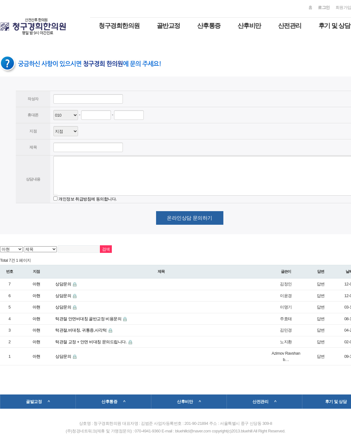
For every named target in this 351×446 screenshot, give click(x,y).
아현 (36, 284)
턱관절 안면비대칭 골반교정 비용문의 (88, 318)
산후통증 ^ (113, 401)
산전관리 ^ (264, 401)
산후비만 (249, 25)
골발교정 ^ (38, 401)
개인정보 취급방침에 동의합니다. (87, 198)
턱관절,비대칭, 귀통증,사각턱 (81, 330)
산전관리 (289, 25)
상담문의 (63, 284)
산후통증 (209, 25)
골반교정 (168, 25)
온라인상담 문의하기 (189, 218)
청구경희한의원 (119, 25)
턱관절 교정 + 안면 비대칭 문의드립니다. (91, 341)
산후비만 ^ (189, 401)
